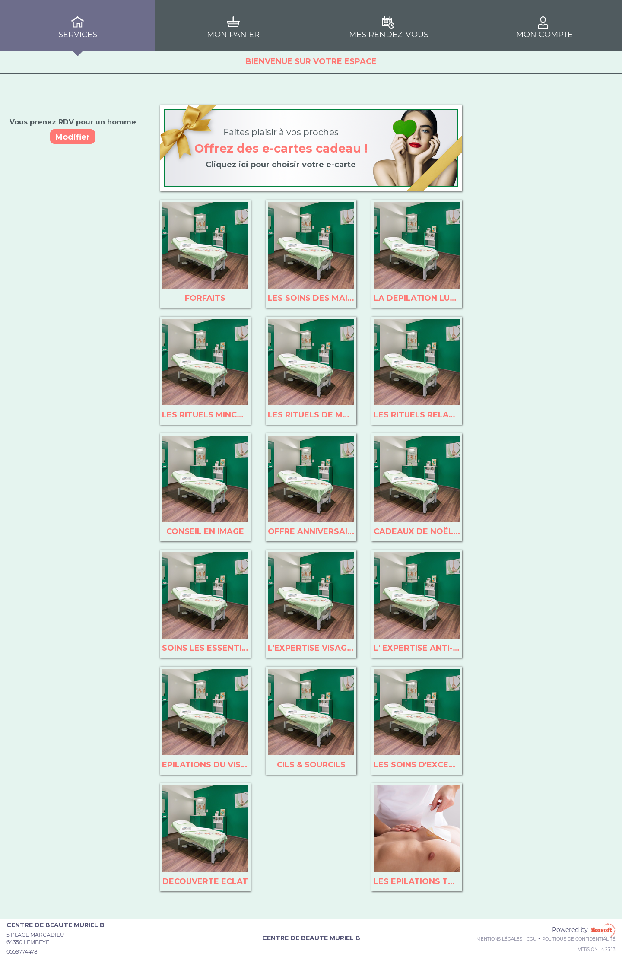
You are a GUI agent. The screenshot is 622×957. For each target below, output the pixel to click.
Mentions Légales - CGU (506, 939)
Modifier (72, 137)
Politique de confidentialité (579, 939)
